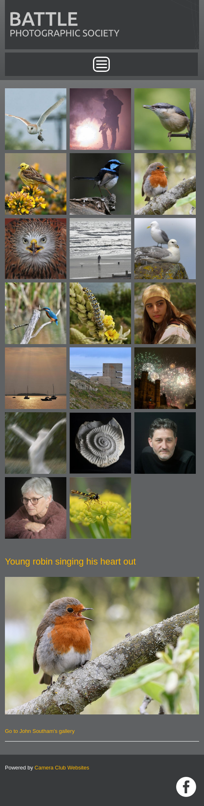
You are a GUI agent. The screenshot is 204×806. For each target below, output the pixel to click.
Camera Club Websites (61, 768)
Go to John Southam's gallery (40, 731)
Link (186, 787)
